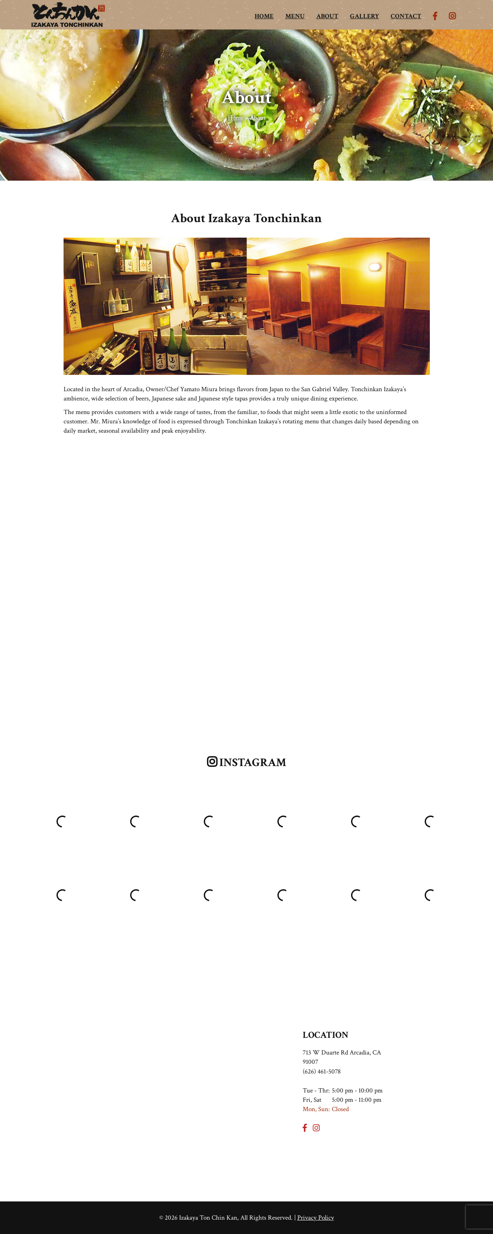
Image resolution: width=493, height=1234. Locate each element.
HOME (264, 16)
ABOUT (327, 16)
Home (235, 118)
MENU (295, 16)
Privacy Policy (315, 1217)
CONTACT (406, 16)
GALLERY (364, 16)
